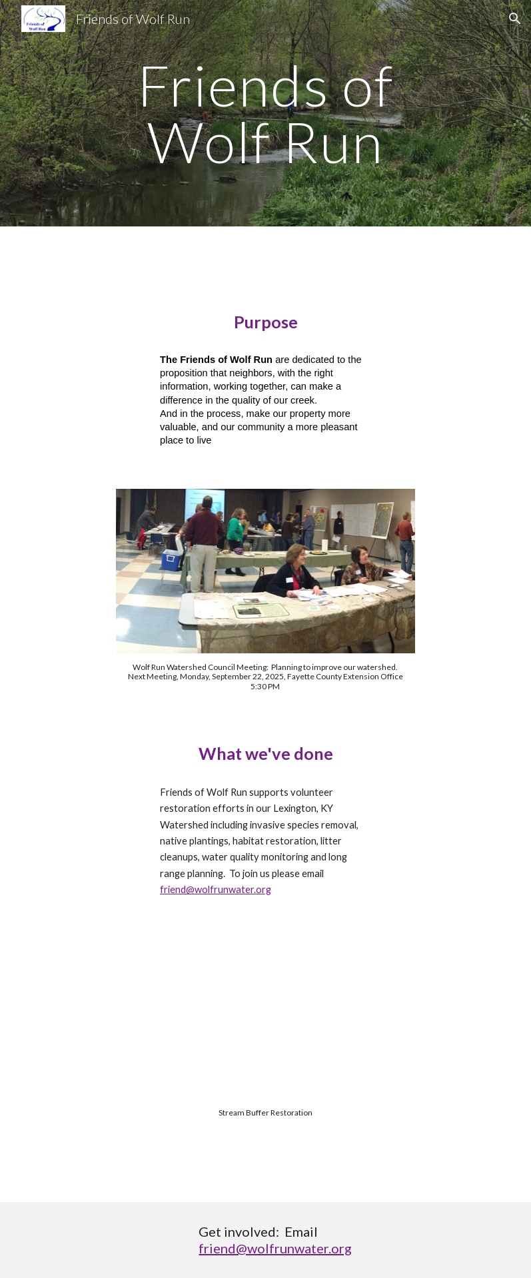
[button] (515, 19)
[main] (265, 113)
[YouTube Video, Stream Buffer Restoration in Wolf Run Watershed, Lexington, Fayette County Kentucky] (265, 1048)
